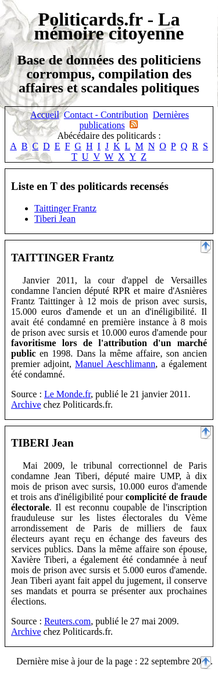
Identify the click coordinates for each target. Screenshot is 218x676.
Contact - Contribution (106, 115)
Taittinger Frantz (65, 208)
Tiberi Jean (55, 219)
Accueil (44, 115)
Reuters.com (67, 621)
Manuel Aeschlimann (115, 364)
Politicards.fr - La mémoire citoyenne (109, 26)
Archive (26, 404)
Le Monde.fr (67, 394)
